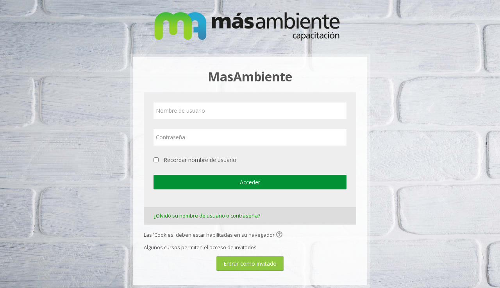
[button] (280, 235)
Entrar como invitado (250, 263)
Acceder (250, 182)
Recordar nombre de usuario (200, 160)
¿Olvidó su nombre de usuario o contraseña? (207, 215)
